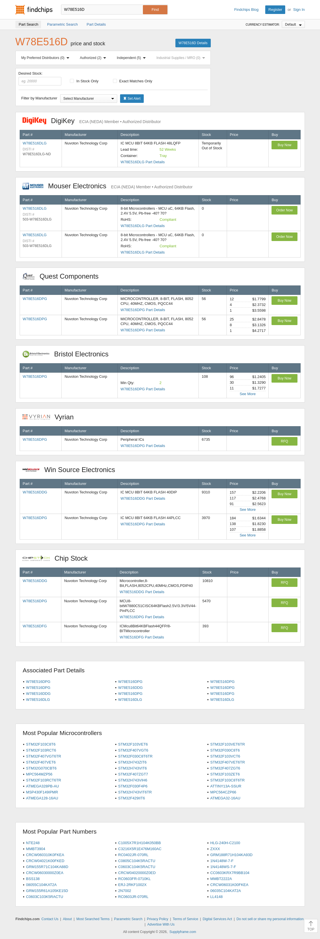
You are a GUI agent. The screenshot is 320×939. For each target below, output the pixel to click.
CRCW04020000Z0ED (137, 873)
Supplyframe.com (182, 932)
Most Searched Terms (93, 919)
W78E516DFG (35, 626)
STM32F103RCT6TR (43, 780)
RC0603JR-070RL (133, 897)
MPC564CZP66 (223, 792)
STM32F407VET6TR (227, 762)
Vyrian (51, 417)
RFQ (284, 441)
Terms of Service (185, 919)
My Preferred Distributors (46, 58)
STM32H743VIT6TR (135, 792)
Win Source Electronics (72, 469)
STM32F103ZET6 (225, 774)
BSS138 (33, 879)
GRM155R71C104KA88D (47, 867)
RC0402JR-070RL (133, 855)
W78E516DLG (35, 143)
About (67, 919)
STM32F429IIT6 (131, 798)
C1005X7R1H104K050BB (139, 843)
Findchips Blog (246, 9)
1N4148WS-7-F (223, 867)
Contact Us (49, 919)
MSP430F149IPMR (42, 792)
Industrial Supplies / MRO (181, 58)
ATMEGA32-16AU (225, 798)
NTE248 (33, 843)
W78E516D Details (193, 43)
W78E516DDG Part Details (143, 498)
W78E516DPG (35, 299)
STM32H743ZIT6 (132, 762)
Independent (132, 58)
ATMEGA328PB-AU (42, 786)
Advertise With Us (161, 924)
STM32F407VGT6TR (43, 756)
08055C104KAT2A (41, 885)
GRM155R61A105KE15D (47, 891)
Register (275, 9)
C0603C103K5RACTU (44, 897)
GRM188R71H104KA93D (231, 855)
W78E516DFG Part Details (142, 637)
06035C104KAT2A (225, 891)
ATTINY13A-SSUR (225, 786)
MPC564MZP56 (39, 774)
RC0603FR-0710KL (134, 879)
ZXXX (215, 849)
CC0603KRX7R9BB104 (229, 873)
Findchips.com (33, 10)
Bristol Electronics (69, 354)
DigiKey (92, 120)
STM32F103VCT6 (225, 756)
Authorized (94, 58)
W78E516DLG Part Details (143, 162)
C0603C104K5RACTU (136, 867)
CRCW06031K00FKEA (229, 885)
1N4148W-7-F (221, 861)
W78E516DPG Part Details (143, 310)
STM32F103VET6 (133, 744)
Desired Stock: (40, 78)
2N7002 (124, 891)
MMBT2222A (221, 879)
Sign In (299, 9)
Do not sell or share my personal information (269, 919)
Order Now (284, 210)
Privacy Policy (157, 919)
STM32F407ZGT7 (133, 774)
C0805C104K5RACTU (136, 861)
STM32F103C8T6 (40, 744)
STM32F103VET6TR (227, 744)
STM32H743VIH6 (132, 780)
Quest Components (64, 276)
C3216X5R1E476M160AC (139, 849)
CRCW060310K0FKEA (45, 855)
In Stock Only (84, 81)
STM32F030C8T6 (225, 750)
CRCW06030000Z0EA (44, 873)
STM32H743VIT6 (132, 768)
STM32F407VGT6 (133, 750)
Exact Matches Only (132, 81)
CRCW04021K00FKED (45, 861)
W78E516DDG (35, 492)
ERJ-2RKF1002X (132, 885)
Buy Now (284, 145)
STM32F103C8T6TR (227, 780)
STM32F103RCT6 (41, 750)
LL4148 (216, 897)
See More (248, 394)
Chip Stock (58, 558)
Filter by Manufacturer (39, 98)
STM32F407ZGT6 (225, 768)
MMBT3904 (35, 849)
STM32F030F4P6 (132, 786)
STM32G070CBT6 (41, 768)
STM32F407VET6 (41, 762)
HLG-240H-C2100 (225, 843)
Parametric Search (128, 919)
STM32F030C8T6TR (135, 756)
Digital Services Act (217, 919)
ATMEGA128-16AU (42, 798)
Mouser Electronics (108, 186)
